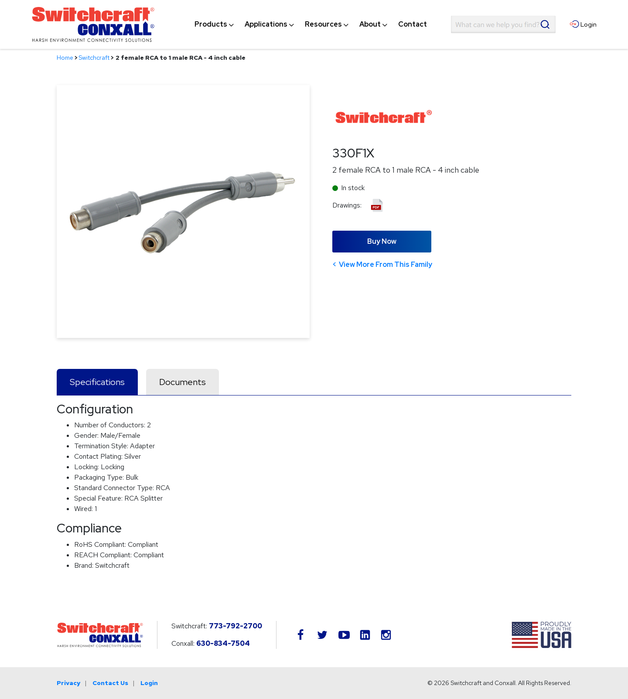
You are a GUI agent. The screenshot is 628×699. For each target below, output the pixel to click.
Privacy (68, 683)
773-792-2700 (235, 626)
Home (65, 57)
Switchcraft (93, 57)
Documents (182, 382)
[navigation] (311, 24)
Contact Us (110, 683)
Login (149, 683)
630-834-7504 (223, 643)
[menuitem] (211, 24)
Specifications (97, 382)
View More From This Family (385, 264)
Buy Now (381, 241)
